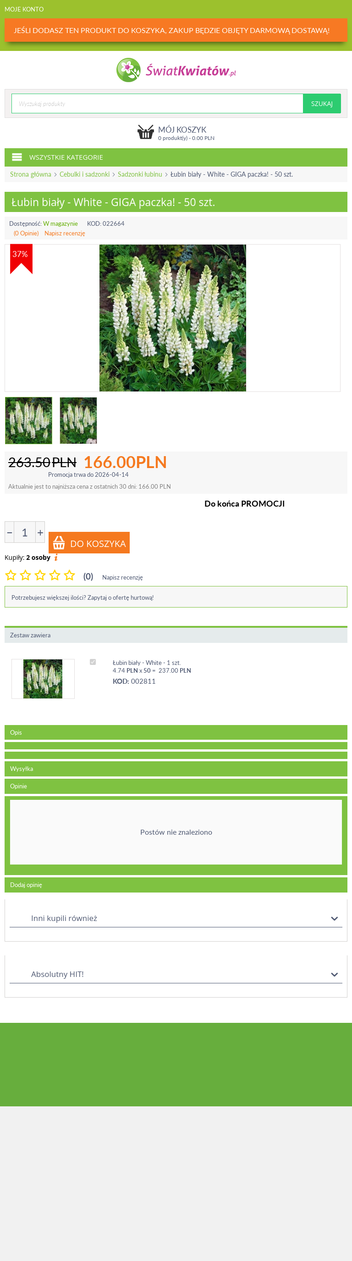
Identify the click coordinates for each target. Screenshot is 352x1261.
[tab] (176, 745)
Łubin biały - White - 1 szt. (147, 662)
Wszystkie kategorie (57, 156)
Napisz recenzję (64, 233)
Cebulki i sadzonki (85, 174)
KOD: (94, 223)
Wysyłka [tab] (21, 768)
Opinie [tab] (18, 786)
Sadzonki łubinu (140, 174)
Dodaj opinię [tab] (26, 884)
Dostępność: (25, 223)
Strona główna (30, 174)
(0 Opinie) (26, 233)
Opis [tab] (16, 732)
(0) (88, 576)
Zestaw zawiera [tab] (30, 635)
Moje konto (24, 9)
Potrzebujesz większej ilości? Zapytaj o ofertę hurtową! (82, 597)
